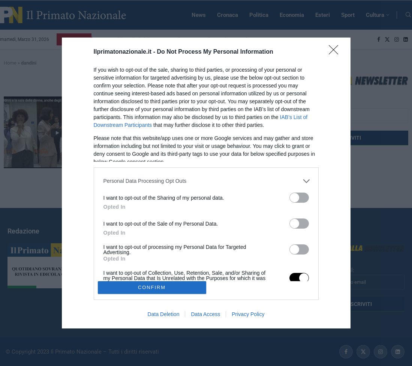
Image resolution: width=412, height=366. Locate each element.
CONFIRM (152, 288)
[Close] (336, 52)
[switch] (299, 198)
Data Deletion (164, 314)
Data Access (205, 314)
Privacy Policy (248, 314)
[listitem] (206, 181)
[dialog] (206, 183)
